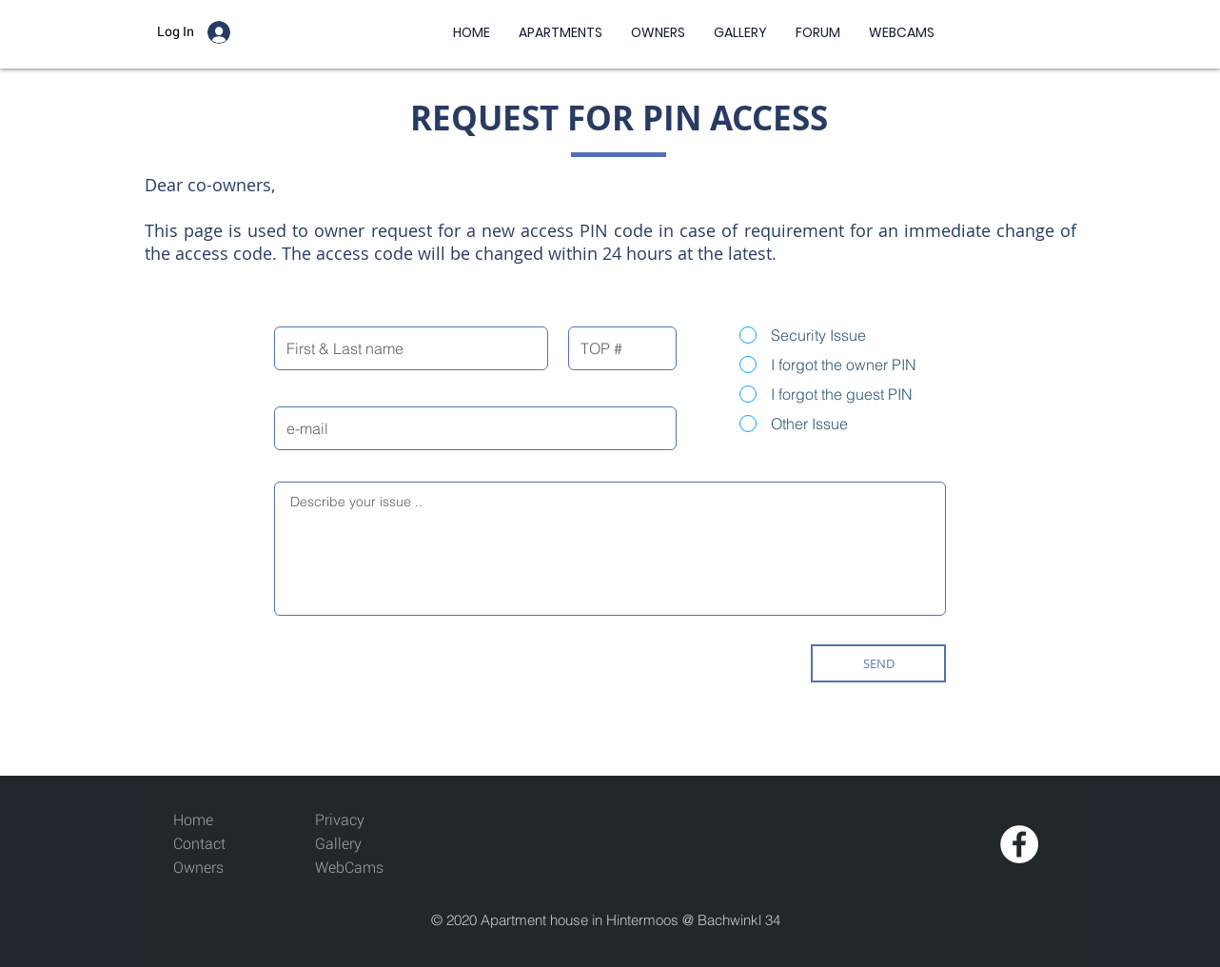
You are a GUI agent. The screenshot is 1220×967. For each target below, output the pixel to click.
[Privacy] (339, 821)
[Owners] (216, 868)
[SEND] (878, 663)
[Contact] (216, 845)
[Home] (216, 821)
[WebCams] (358, 868)
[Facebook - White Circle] (1019, 844)
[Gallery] (358, 845)
